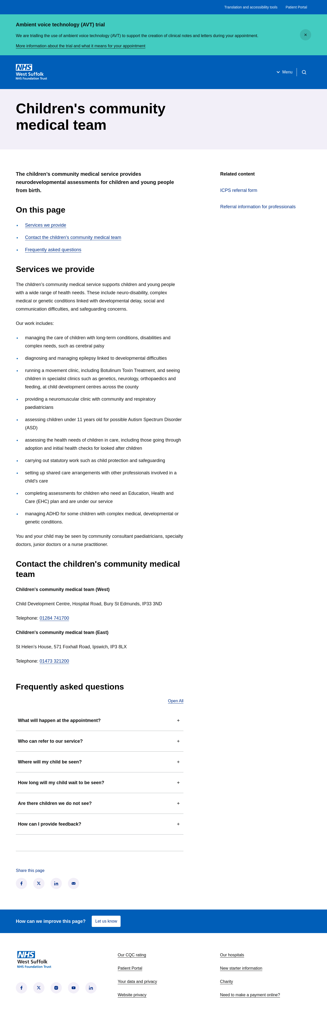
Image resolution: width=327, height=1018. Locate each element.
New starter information (241, 968)
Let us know (106, 921)
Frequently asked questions (53, 249)
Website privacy (132, 995)
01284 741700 (54, 618)
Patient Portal (296, 7)
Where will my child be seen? (99, 762)
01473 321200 (54, 661)
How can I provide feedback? (99, 824)
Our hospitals (232, 955)
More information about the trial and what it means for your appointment (80, 46)
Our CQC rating (132, 955)
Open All (175, 701)
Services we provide (45, 225)
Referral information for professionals (258, 206)
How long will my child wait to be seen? (99, 783)
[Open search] (304, 72)
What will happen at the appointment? (99, 720)
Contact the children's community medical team (73, 237)
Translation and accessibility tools (250, 7)
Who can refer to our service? (99, 741)
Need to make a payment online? (250, 995)
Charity (226, 981)
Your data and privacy (137, 981)
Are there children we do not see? (99, 803)
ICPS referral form (257, 189)
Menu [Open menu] (284, 72)
